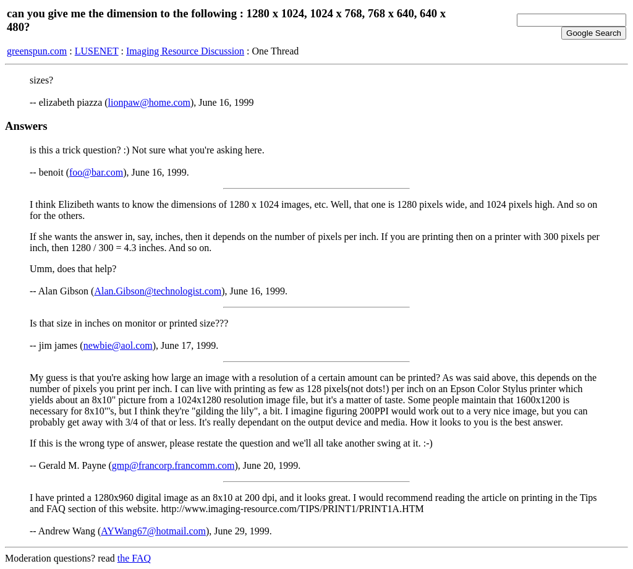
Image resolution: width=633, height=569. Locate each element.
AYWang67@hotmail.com (153, 531)
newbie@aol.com (118, 345)
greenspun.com (37, 51)
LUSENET (97, 51)
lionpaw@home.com (149, 102)
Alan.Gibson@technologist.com (157, 291)
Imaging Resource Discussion (185, 51)
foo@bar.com (96, 172)
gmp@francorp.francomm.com (173, 465)
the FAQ (134, 558)
